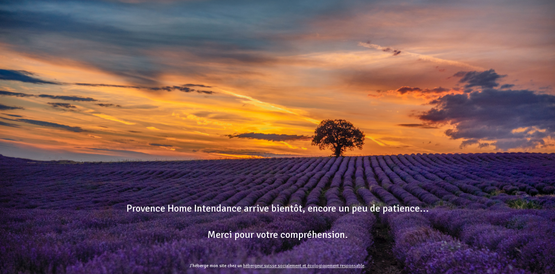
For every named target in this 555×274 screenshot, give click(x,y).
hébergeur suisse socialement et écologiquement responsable (303, 266)
